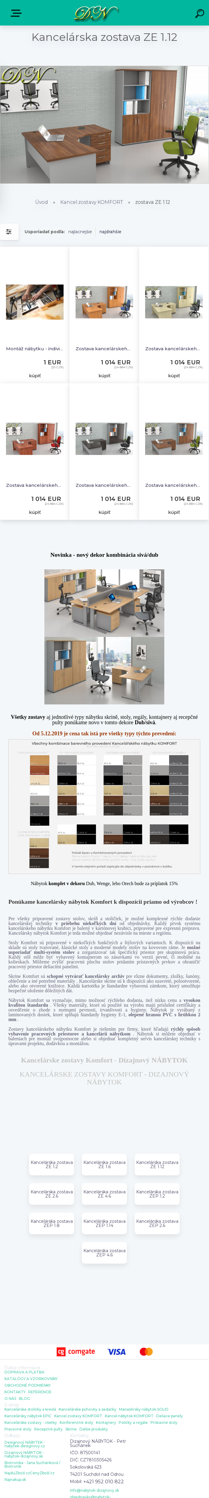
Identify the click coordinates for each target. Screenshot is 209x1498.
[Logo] (95, 12)
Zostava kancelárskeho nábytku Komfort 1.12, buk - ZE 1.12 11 (104, 348)
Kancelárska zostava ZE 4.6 (104, 1194)
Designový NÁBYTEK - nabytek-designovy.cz (24, 1444)
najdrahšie (110, 231)
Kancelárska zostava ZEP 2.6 (157, 1223)
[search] (200, 14)
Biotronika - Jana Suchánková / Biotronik (32, 1464)
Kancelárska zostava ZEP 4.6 (104, 1253)
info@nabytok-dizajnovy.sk (94, 1490)
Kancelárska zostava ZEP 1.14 (104, 1223)
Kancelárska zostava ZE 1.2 (52, 1164)
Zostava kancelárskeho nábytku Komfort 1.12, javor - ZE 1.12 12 (174, 348)
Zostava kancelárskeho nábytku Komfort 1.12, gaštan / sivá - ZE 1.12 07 (104, 485)
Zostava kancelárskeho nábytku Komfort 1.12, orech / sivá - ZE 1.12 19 (174, 485)
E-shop (17, 13)
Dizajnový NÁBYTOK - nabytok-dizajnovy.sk (24, 1454)
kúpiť (35, 375)
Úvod (41, 202)
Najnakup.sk (15, 1479)
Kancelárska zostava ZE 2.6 (52, 1194)
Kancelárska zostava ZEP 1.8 (52, 1223)
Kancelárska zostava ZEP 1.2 (157, 1194)
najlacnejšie (80, 231)
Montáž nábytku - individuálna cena (35, 348)
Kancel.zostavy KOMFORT (91, 202)
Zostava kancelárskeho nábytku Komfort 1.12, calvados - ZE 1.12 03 (35, 485)
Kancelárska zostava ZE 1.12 (157, 1164)
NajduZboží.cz (17, 1473)
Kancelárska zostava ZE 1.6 (104, 1164)
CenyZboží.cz (42, 1473)
